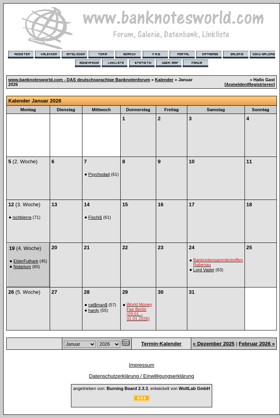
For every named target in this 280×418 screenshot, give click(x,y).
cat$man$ (97, 304)
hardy (93, 310)
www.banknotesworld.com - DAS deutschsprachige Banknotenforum (79, 79)
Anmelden (236, 84)
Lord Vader (204, 269)
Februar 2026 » (257, 344)
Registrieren (260, 84)
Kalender (164, 79)
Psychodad (99, 174)
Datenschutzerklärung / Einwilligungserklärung (141, 376)
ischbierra (22, 217)
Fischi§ (95, 217)
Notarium (22, 266)
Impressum (141, 365)
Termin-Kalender (161, 344)
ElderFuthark (25, 261)
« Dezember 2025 (214, 344)
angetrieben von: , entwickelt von (141, 388)
